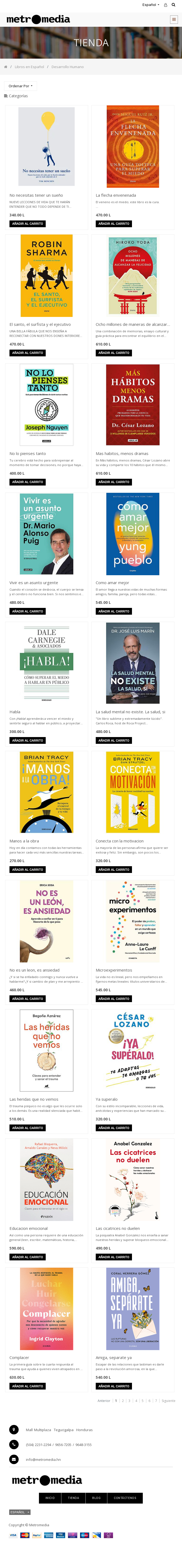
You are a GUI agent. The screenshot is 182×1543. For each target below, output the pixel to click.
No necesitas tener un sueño (36, 195)
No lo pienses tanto (27, 453)
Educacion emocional (28, 1228)
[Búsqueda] (173, 83)
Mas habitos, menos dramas (122, 453)
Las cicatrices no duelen (118, 1228)
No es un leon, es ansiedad (34, 970)
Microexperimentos (114, 970)
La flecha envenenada (116, 195)
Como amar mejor (112, 582)
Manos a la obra (24, 841)
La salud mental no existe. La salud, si (130, 711)
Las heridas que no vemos (33, 1099)
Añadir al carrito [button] (27, 224)
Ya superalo (107, 1099)
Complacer (19, 1357)
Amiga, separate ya (114, 1357)
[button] (20, 86)
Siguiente (169, 1401)
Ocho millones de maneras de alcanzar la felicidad (131, 325)
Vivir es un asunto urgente (33, 582)
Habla (14, 711)
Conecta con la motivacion (120, 841)
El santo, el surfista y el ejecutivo (40, 324)
